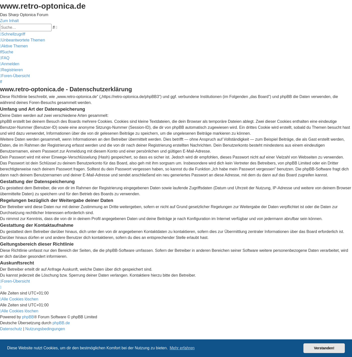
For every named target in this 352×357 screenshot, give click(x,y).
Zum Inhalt (9, 21)
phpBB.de (61, 323)
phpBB (28, 317)
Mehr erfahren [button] (182, 348)
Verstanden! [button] (324, 348)
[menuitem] (22, 40)
